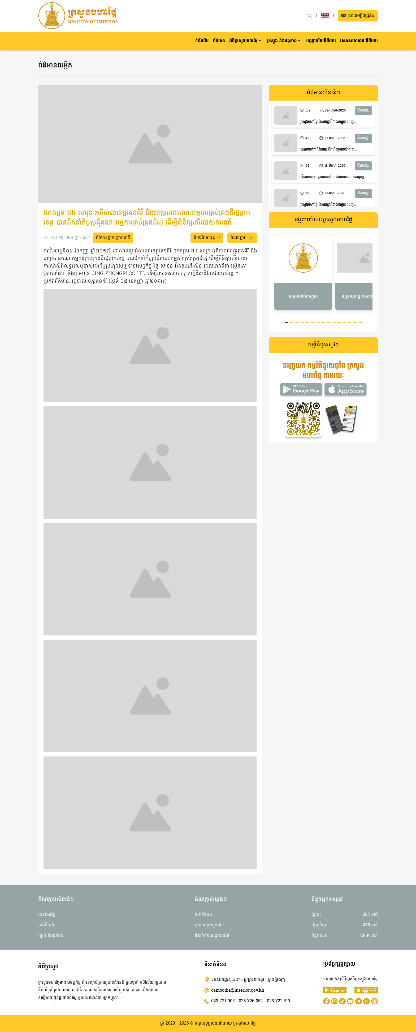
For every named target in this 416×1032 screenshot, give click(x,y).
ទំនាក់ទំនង (203, 914)
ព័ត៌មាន (219, 41)
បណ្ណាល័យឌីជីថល (321, 41)
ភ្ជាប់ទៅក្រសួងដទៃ (209, 925)
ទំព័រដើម (202, 41)
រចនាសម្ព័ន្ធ (46, 914)
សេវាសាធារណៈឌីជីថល (359, 41)
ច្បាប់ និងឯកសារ (51, 936)
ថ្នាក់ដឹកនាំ (46, 925)
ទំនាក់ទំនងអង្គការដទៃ (212, 936)
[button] (246, 41)
